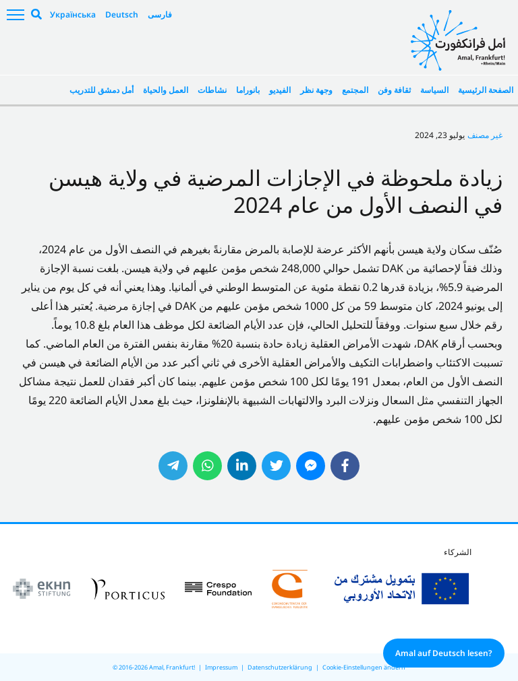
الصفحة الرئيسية (485, 90)
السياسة (434, 90)
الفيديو (280, 90)
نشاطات (212, 90)
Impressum (221, 667)
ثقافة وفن (394, 90)
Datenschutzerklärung (280, 667)
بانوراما (248, 90)
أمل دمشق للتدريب (101, 90)
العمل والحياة (165, 90)
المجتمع (355, 90)
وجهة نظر (316, 90)
